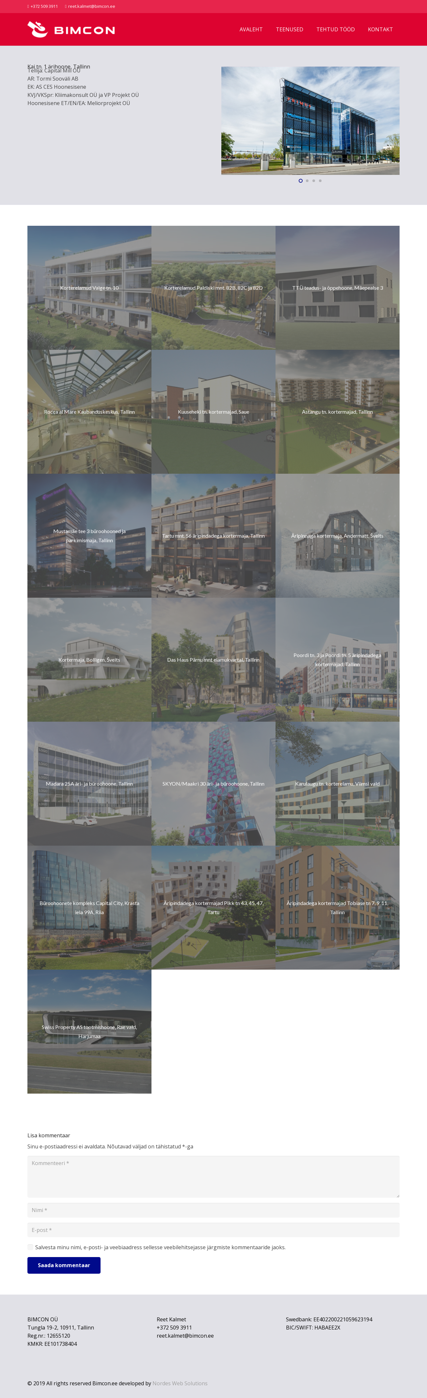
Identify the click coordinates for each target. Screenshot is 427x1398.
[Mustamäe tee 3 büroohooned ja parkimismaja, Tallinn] (89, 536)
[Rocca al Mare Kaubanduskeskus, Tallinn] (89, 412)
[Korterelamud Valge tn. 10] (89, 288)
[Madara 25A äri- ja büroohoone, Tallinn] (89, 784)
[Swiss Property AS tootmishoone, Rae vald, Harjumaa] (89, 1032)
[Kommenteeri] (213, 1177)
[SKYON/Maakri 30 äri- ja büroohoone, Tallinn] (213, 784)
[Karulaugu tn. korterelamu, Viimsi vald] (338, 784)
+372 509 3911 (174, 1327)
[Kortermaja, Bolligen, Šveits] (89, 660)
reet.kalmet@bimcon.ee (185, 1335)
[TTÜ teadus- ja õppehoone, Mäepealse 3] (338, 288)
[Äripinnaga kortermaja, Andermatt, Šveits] (338, 536)
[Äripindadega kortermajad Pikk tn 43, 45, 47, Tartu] (213, 908)
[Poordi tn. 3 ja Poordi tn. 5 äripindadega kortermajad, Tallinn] (338, 660)
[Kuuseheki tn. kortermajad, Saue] (213, 412)
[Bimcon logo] (71, 29)
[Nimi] (213, 1210)
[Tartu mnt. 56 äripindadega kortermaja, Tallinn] (213, 536)
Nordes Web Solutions (180, 1383)
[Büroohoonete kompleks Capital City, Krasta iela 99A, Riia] (89, 908)
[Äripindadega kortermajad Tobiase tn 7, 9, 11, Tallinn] (338, 908)
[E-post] (213, 1230)
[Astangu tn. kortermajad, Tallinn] (338, 412)
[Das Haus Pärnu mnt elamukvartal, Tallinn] (213, 660)
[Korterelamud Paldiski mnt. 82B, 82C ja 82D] (213, 288)
